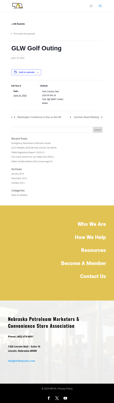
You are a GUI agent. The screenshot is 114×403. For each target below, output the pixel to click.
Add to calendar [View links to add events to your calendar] (27, 72)
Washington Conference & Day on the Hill (39, 117)
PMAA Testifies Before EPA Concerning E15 (32, 161)
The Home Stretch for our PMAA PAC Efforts (32, 156)
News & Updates (19, 195)
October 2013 (18, 182)
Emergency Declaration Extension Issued (31, 143)
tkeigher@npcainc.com (21, 361)
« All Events (18, 24)
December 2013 (19, 178)
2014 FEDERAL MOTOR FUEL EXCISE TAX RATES (34, 147)
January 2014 (17, 173)
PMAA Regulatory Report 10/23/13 (27, 152)
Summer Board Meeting (87, 117)
